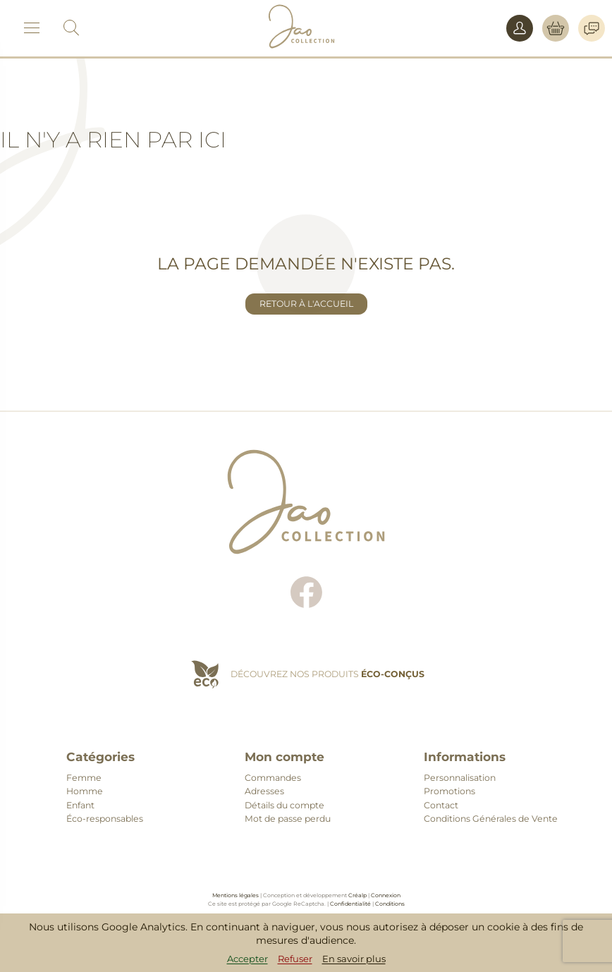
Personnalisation (460, 777)
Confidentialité (350, 903)
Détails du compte (284, 805)
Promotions (449, 791)
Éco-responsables (104, 818)
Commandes (273, 777)
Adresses (264, 791)
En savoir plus (354, 958)
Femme (84, 777)
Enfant (80, 805)
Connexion (385, 895)
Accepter (247, 958)
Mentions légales (235, 895)
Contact (441, 805)
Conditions (390, 903)
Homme (84, 791)
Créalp (357, 895)
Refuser (295, 958)
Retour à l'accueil (306, 303)
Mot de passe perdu (288, 818)
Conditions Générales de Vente (491, 818)
